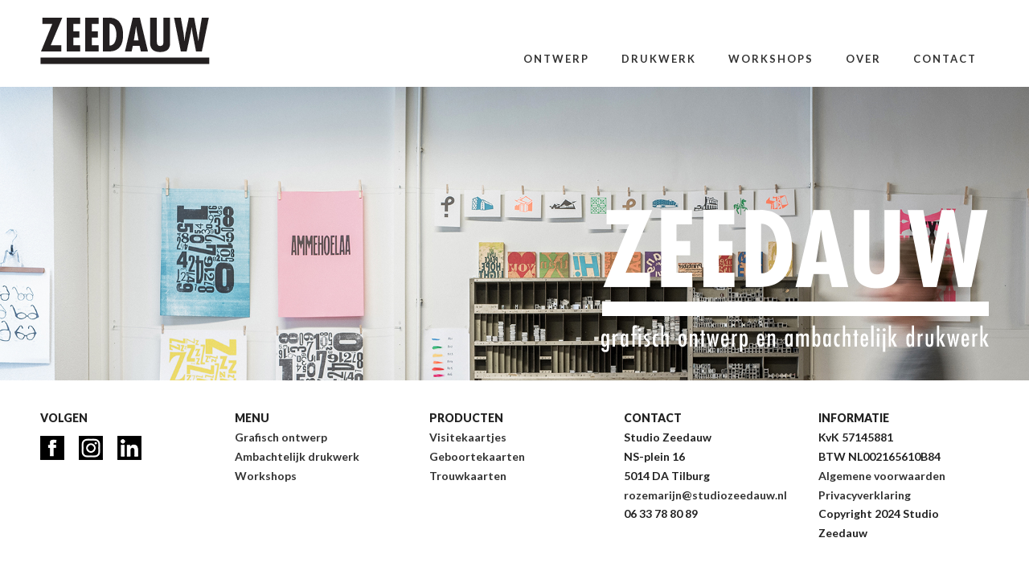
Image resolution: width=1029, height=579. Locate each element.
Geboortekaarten (477, 456)
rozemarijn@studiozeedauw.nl (705, 495)
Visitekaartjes (467, 437)
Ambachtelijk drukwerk (297, 456)
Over (863, 58)
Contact (945, 58)
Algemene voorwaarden (881, 475)
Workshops (771, 58)
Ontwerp (556, 58)
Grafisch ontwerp (281, 437)
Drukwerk (658, 58)
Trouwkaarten (467, 475)
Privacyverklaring (864, 495)
